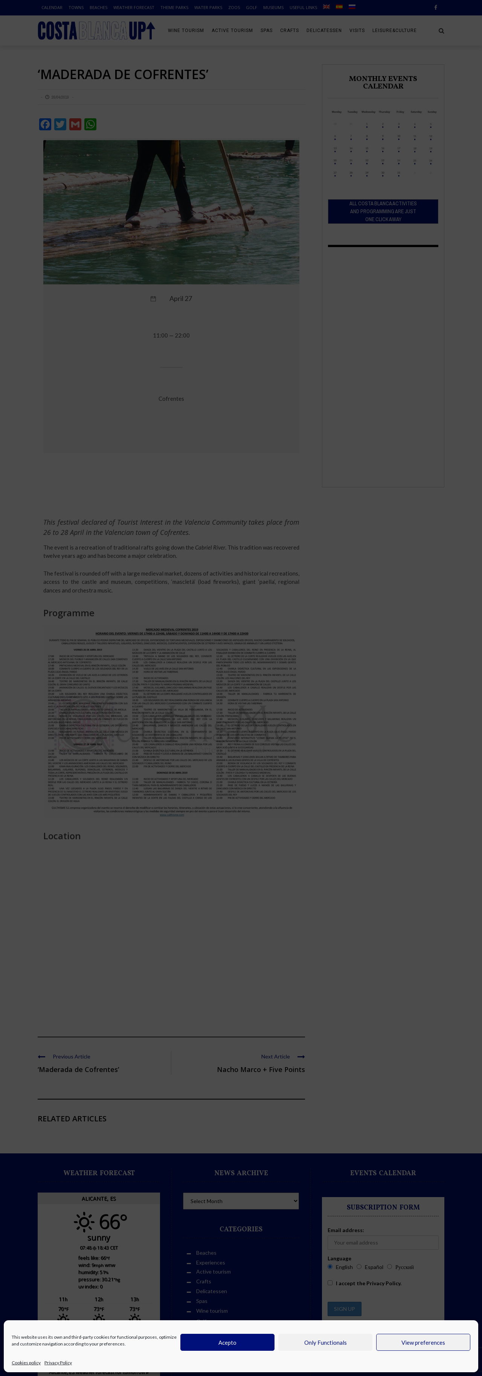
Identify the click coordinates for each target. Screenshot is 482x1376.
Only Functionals (325, 1342)
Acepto (227, 1342)
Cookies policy (26, 1362)
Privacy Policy (58, 1362)
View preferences (423, 1342)
